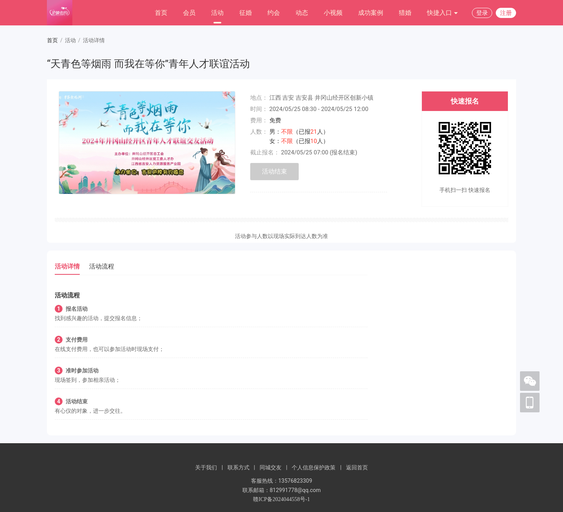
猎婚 (405, 12)
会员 (189, 12)
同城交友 (271, 467)
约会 (273, 12)
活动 (217, 12)
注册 (506, 12)
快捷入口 (442, 13)
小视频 (333, 12)
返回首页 (357, 467)
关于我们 (206, 467)
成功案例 (370, 12)
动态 (302, 12)
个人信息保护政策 (313, 467)
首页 (161, 12)
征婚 (245, 12)
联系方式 (238, 467)
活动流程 (101, 266)
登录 (482, 12)
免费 (275, 120)
